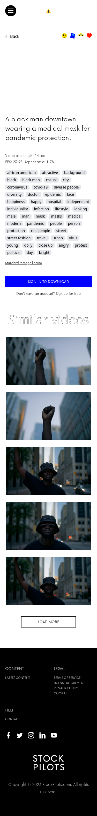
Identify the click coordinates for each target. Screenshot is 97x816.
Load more (48, 621)
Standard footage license (23, 262)
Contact (12, 719)
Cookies (60, 693)
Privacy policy (66, 688)
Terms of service (67, 677)
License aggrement (69, 682)
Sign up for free (68, 293)
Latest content (17, 677)
